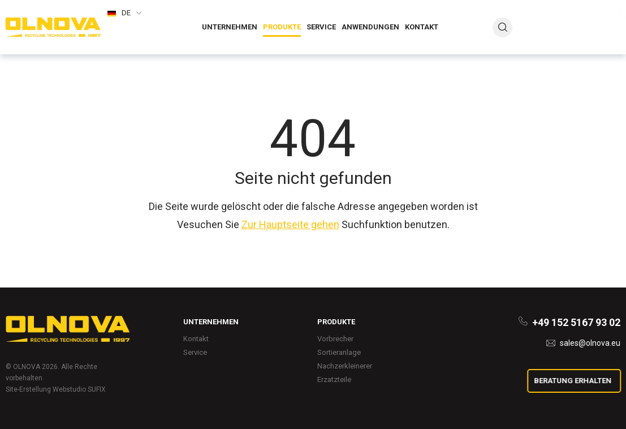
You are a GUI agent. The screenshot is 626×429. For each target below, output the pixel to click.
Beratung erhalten (576, 380)
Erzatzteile (334, 379)
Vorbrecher (335, 338)
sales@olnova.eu (590, 41)
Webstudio (69, 389)
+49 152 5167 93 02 (577, 14)
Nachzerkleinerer (344, 366)
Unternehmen (229, 27)
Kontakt (421, 27)
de (126, 12)
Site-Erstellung (28, 389)
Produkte (282, 27)
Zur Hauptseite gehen (290, 224)
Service (321, 27)
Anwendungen (370, 27)
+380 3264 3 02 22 (579, 26)
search (502, 27)
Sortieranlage (339, 352)
